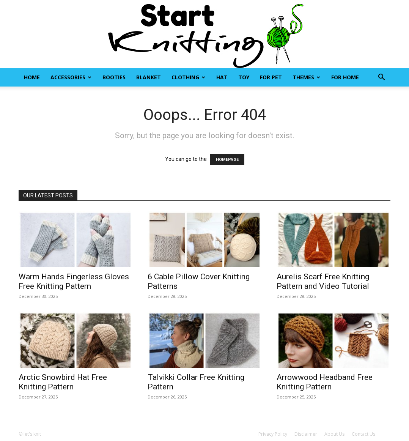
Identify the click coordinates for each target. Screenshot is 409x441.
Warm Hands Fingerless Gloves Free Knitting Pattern (74, 281)
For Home (345, 77)
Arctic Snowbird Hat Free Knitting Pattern (63, 382)
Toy (243, 77)
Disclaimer (305, 434)
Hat (222, 77)
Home (32, 77)
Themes (306, 77)
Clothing (188, 77)
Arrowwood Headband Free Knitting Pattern (325, 382)
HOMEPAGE (227, 159)
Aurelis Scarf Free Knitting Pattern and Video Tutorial (323, 281)
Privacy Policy (272, 434)
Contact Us (363, 434)
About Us (334, 434)
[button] (381, 78)
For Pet (271, 77)
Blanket (148, 77)
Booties (114, 77)
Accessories (70, 77)
